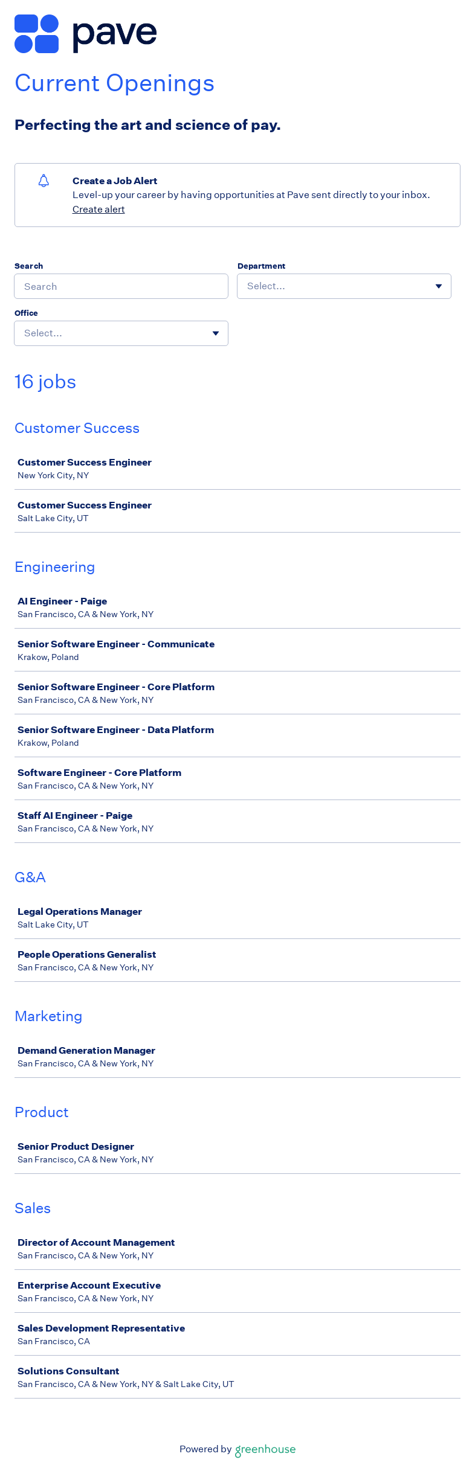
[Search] (121, 286)
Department (261, 266)
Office (26, 313)
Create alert (99, 209)
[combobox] (248, 286)
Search (29, 266)
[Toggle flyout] (438, 286)
